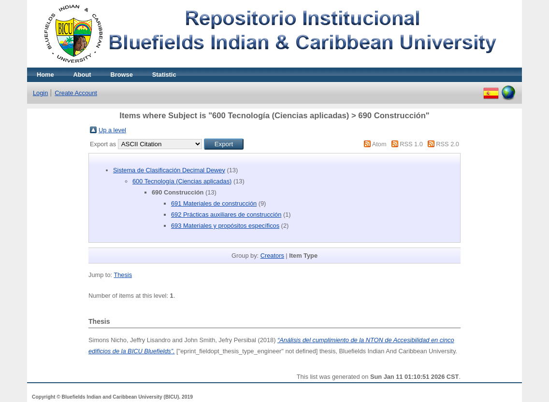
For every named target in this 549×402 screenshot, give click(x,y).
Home (45, 74)
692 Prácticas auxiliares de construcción (226, 214)
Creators (272, 255)
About (82, 74)
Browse (122, 74)
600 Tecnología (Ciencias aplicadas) (181, 181)
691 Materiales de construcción (214, 203)
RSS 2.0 (447, 144)
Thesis (123, 274)
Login (40, 93)
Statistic (164, 74)
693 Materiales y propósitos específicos (225, 225)
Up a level (112, 130)
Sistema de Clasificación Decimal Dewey (169, 170)
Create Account (76, 93)
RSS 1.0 (411, 144)
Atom (379, 144)
